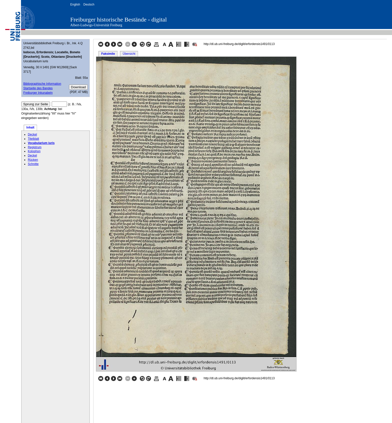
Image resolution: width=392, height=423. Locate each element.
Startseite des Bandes (37, 88)
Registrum (35, 147)
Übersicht (129, 54)
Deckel (32, 134)
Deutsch (88, 4)
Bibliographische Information (42, 84)
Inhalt (30, 127)
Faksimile (108, 54)
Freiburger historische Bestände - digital (118, 19)
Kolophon (34, 151)
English (75, 4)
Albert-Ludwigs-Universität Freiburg (96, 25)
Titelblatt (33, 138)
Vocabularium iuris (41, 143)
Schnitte (33, 164)
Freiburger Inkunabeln (37, 92)
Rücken (33, 160)
